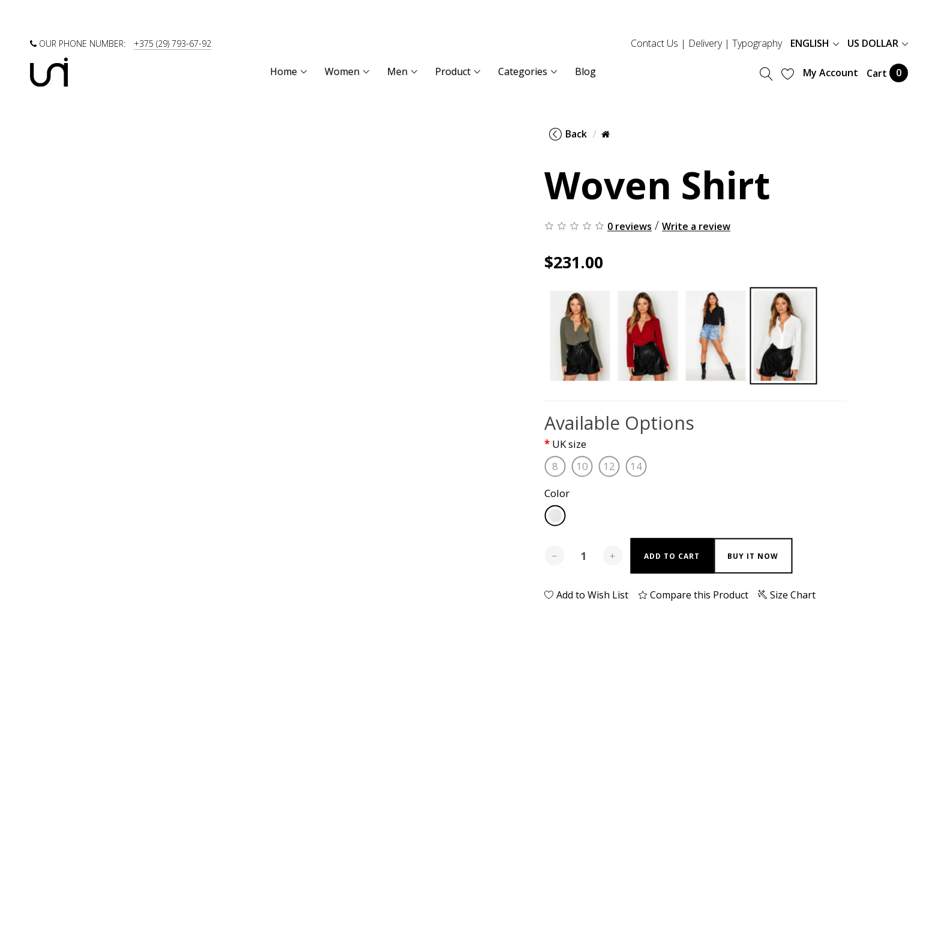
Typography (757, 43)
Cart (887, 73)
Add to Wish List (586, 594)
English (814, 43)
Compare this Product (693, 594)
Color (557, 494)
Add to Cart (672, 556)
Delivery (705, 43)
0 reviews (629, 226)
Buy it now (752, 556)
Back (568, 133)
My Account (830, 72)
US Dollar (877, 43)
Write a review (696, 226)
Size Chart (787, 594)
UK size (569, 444)
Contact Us (654, 43)
